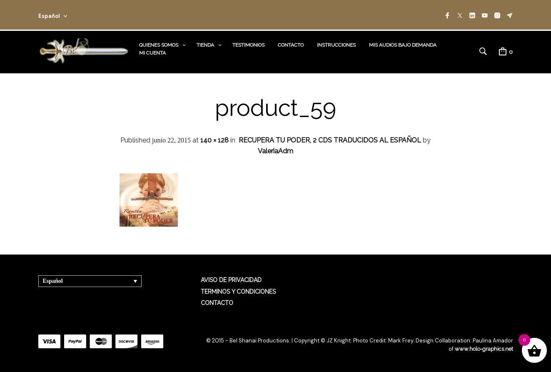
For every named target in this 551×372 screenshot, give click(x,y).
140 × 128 (214, 140)
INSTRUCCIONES (336, 45)
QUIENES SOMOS (158, 45)
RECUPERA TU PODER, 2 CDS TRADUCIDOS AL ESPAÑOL (330, 140)
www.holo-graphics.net (484, 349)
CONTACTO (291, 45)
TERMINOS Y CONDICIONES (238, 291)
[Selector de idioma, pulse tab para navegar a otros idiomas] (90, 281)
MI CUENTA (152, 53)
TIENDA (205, 45)
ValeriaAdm (275, 151)
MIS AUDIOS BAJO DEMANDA (402, 45)
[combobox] (64, 14)
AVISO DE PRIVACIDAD (231, 280)
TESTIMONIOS (248, 45)
